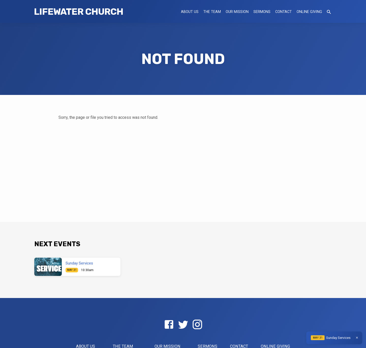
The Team (212, 12)
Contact (283, 12)
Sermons (261, 12)
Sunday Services (79, 263)
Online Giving (309, 12)
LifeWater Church (78, 11)
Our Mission (237, 12)
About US (190, 12)
